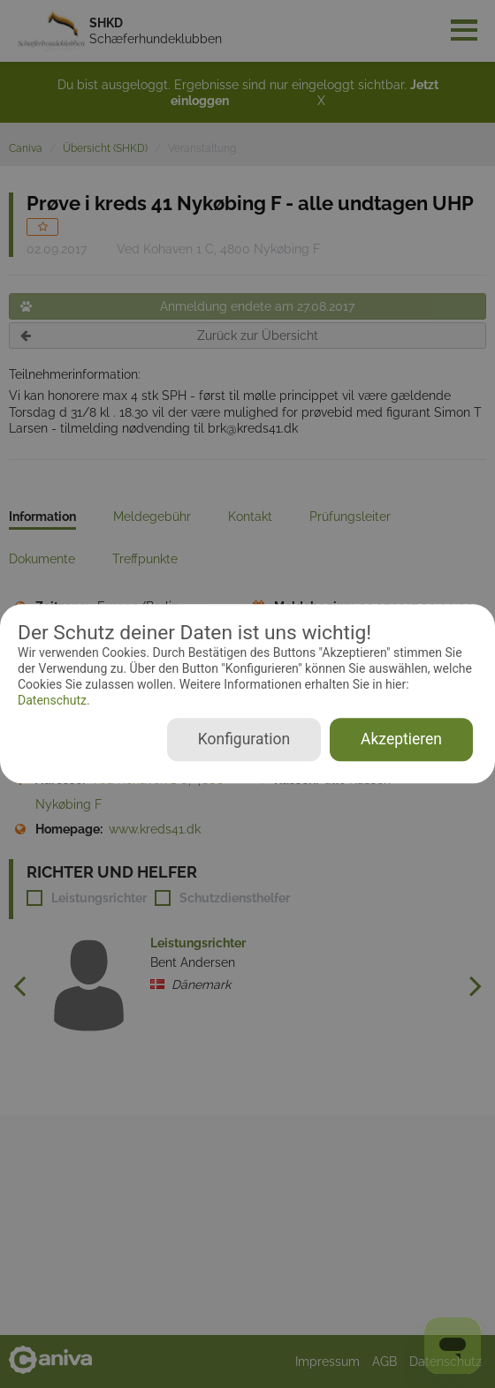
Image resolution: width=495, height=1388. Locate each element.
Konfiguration (244, 740)
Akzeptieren (401, 740)
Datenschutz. (54, 700)
